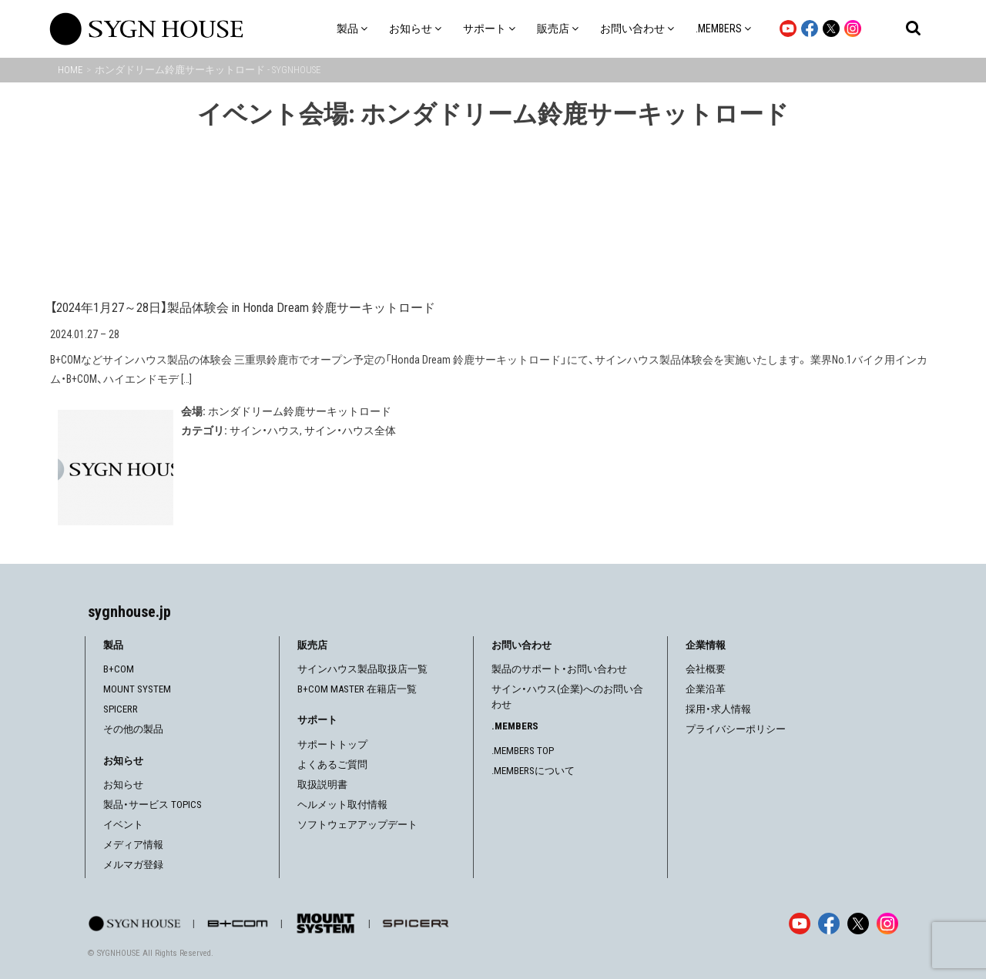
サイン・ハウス (265, 430)
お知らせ (123, 784)
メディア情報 (133, 844)
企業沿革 (706, 689)
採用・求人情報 (718, 709)
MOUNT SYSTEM (137, 689)
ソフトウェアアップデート (357, 824)
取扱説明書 (322, 784)
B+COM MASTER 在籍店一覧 (357, 689)
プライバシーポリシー (736, 729)
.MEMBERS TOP (522, 750)
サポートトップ (332, 744)
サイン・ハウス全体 (350, 430)
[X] (858, 923)
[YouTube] (799, 923)
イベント (123, 824)
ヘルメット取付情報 (342, 804)
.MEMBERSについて (533, 770)
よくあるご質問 (332, 764)
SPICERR (120, 709)
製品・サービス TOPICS (152, 804)
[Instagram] (887, 923)
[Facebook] (829, 923)
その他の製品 (133, 729)
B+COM (118, 669)
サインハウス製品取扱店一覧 (362, 669)
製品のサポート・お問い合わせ (559, 669)
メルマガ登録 (133, 864)
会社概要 (706, 669)
